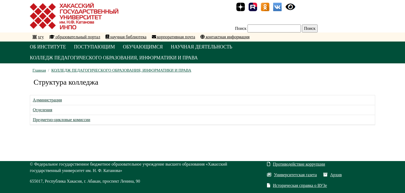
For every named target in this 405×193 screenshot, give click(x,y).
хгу (41, 37)
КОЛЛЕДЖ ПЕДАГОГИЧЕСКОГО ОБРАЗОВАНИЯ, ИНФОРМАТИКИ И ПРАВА (114, 57)
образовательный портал (74, 37)
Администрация (47, 100)
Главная (39, 70)
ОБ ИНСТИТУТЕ (48, 47)
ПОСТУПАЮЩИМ (94, 47)
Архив (332, 175)
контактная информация (224, 37)
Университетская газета (292, 175)
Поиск (240, 28)
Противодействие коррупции (296, 164)
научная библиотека (126, 37)
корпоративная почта (173, 37)
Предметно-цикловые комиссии (61, 119)
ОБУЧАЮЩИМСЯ (143, 47)
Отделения (42, 110)
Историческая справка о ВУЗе (297, 185)
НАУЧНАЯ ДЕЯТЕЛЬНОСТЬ (201, 47)
